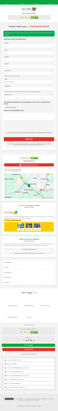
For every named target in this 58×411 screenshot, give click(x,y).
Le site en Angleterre (16, 387)
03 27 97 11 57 (29, 161)
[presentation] (29, 127)
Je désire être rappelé (11, 107)
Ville (6, 79)
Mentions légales (19, 398)
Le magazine (14, 360)
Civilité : (7, 43)
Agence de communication (34, 398)
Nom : (6, 50)
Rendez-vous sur (13, 220)
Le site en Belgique (15, 379)
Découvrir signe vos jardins (18, 375)
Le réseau (15, 371)
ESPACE (28, 345)
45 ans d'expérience (13, 301)
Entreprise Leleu (8, 262)
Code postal (8, 70)
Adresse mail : (8, 94)
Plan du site (45, 398)
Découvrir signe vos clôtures (18, 367)
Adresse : (7, 63)
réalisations (8, 272)
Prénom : (7, 57)
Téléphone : (8, 86)
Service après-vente (9, 398)
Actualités (6, 267)
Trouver (13, 383)
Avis (7, 277)
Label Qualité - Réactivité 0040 (29, 249)
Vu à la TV (29, 313)
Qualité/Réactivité (29, 301)
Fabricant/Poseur (45, 301)
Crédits (26, 398)
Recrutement (7, 282)
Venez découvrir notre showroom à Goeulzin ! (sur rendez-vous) (29, 253)
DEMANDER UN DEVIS (29, 165)
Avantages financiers (12, 313)
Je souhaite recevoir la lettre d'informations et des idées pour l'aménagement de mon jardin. (29, 132)
